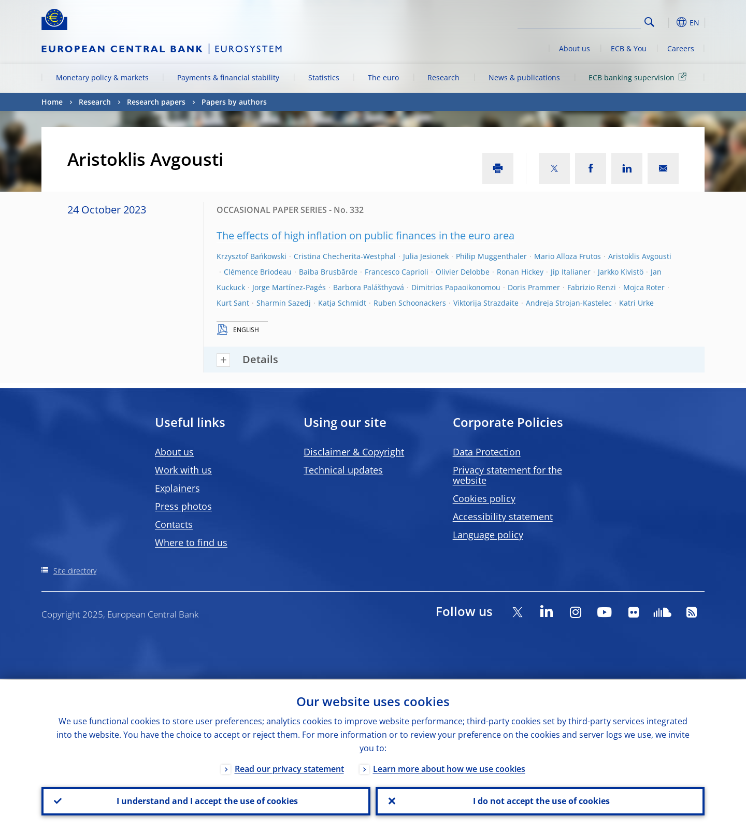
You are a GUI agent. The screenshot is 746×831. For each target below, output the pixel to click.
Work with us (183, 470)
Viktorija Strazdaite (486, 303)
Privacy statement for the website (507, 475)
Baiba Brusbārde (328, 272)
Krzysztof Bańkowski (251, 256)
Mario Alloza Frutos (567, 256)
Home (52, 102)
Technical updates (343, 470)
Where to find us (191, 542)
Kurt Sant (233, 303)
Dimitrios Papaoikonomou (455, 287)
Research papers (156, 102)
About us (574, 48)
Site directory (74, 571)
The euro (383, 77)
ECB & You (629, 48)
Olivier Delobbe (463, 272)
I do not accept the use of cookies (540, 800)
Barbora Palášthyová (368, 287)
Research (443, 77)
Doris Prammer (534, 287)
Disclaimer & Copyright (354, 452)
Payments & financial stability (228, 77)
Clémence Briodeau (258, 272)
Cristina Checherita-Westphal (345, 256)
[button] (668, 22)
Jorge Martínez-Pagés (289, 287)
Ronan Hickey (520, 272)
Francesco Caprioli (396, 272)
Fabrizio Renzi (591, 287)
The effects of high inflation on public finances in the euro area (365, 235)
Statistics (323, 77)
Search (649, 22)
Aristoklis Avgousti (639, 256)
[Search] (589, 20)
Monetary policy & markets (102, 77)
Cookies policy (484, 498)
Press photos (183, 506)
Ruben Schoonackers (410, 303)
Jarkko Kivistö (620, 272)
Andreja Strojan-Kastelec (569, 303)
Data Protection (487, 452)
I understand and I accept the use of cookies (206, 800)
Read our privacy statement (289, 767)
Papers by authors (234, 102)
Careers (680, 48)
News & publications (524, 77)
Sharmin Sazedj (283, 303)
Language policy (488, 534)
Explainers (177, 488)
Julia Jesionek (426, 256)
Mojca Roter (644, 287)
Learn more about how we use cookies (449, 767)
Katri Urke (636, 303)
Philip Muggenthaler (491, 256)
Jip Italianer (571, 272)
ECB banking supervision (639, 76)
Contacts (174, 524)
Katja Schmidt (342, 303)
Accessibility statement (503, 516)
